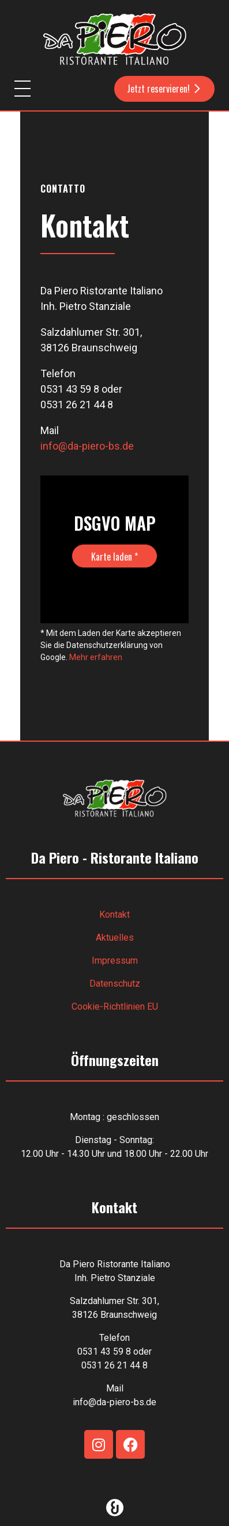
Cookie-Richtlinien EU (115, 1006)
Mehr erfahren (95, 657)
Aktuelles (115, 937)
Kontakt (114, 914)
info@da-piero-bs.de (87, 446)
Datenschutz (114, 983)
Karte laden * (114, 556)
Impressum (115, 960)
